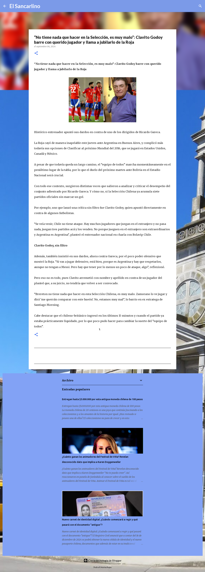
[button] (36, 53)
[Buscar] (45, 6)
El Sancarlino (24, 6)
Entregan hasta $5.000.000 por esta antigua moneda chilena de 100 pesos (102, 399)
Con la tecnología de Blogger (103, 560)
